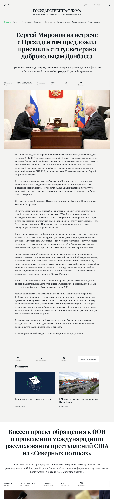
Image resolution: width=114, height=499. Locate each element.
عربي (104, 5)
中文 (98, 5)
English (84, 5)
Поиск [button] (109, 5)
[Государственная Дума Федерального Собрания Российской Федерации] (57, 12)
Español (92, 5)
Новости (8, 82)
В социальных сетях (14, 5)
